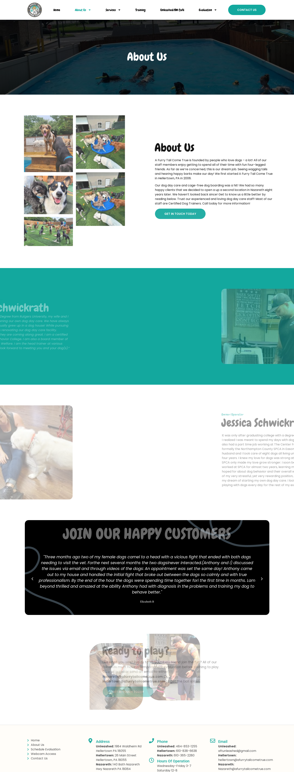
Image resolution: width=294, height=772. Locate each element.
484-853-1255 (186, 746)
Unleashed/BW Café (172, 10)
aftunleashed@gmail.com (237, 751)
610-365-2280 (184, 755)
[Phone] (151, 740)
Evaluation (208, 9)
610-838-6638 (186, 751)
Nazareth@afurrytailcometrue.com (244, 769)
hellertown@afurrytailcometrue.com (245, 760)
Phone (162, 741)
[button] (32, 579)
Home (56, 10)
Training (140, 10)
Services (113, 9)
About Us (83, 9)
